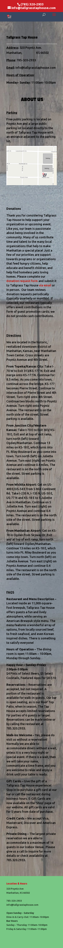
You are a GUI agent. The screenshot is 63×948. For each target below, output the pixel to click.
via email (45, 285)
